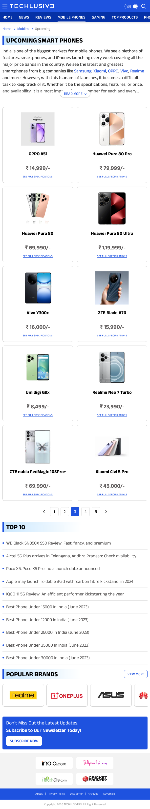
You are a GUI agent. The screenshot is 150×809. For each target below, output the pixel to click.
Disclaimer (76, 793)
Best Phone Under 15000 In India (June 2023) (47, 606)
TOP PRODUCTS (125, 17)
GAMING (99, 17)
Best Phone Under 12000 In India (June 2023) (47, 619)
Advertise (109, 793)
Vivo (124, 70)
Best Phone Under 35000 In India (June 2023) (47, 645)
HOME (7, 17)
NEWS (24, 17)
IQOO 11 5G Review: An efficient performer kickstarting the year (65, 593)
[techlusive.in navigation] (5, 6)
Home (7, 28)
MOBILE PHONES (72, 17)
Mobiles (23, 28)
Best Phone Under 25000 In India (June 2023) (47, 632)
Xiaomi (99, 70)
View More (136, 674)
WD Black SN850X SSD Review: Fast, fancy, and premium (58, 543)
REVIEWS (43, 17)
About (39, 793)
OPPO (113, 70)
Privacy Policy (56, 793)
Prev (44, 511)
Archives (93, 793)
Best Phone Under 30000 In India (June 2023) (48, 657)
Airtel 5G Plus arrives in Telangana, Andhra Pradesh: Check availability (71, 555)
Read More (73, 93)
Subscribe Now (24, 741)
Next (106, 511)
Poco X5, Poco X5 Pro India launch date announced (53, 568)
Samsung (82, 70)
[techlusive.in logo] (32, 6)
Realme (137, 70)
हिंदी (129, 6)
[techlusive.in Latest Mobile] (37, 145)
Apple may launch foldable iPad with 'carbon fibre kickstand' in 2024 (69, 581)
